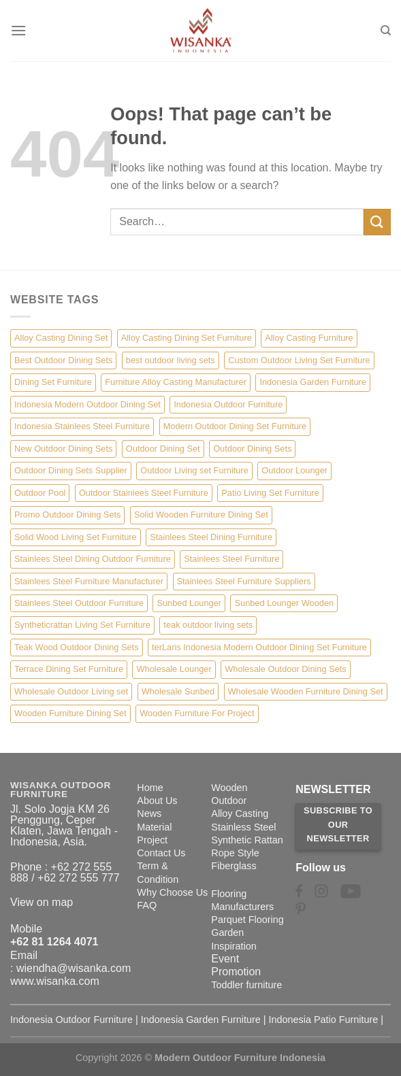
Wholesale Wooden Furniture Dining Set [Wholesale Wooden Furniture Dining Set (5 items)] (305, 691)
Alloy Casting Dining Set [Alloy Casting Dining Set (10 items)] (61, 338)
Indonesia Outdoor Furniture (71, 1019)
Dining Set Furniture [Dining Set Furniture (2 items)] (53, 382)
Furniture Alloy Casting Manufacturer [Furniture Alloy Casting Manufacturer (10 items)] (175, 382)
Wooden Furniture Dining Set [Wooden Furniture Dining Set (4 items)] (70, 713)
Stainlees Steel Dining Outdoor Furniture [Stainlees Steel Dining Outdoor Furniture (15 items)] (92, 559)
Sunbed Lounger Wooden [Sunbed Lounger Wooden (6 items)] (284, 603)
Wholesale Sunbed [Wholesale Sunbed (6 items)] (178, 691)
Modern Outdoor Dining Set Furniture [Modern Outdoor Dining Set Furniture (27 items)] (235, 426)
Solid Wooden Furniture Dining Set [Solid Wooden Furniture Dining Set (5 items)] (201, 514)
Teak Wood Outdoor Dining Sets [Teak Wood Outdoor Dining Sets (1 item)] (76, 647)
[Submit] (377, 222)
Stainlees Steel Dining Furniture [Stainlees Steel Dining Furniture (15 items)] (211, 537)
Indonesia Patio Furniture (324, 1019)
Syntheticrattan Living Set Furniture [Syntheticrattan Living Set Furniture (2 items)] (82, 625)
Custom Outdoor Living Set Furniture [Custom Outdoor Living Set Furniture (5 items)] (299, 360)
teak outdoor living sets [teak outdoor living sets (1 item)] (208, 625)
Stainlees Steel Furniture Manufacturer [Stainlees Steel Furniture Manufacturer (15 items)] (88, 581)
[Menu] (18, 30)
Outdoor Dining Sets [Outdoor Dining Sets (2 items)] (252, 448)
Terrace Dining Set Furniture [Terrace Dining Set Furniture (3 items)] (68, 669)
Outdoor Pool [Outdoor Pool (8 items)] (39, 493)
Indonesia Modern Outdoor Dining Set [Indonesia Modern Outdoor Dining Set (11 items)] (87, 404)
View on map (41, 902)
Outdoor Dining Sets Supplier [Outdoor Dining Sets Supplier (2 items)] (70, 470)
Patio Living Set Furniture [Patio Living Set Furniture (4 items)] (270, 493)
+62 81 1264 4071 (54, 941)
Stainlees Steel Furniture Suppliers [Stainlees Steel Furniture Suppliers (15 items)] (244, 581)
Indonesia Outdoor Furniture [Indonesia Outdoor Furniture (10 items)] (228, 404)
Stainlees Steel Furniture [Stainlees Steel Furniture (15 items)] (231, 559)
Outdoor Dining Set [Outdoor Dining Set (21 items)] (163, 448)
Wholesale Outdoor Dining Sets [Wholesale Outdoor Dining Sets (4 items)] (286, 669)
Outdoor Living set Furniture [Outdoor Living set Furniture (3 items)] (194, 470)
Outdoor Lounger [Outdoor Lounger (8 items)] (294, 470)
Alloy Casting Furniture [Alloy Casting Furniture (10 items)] (309, 338)
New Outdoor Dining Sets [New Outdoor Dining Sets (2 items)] (63, 448)
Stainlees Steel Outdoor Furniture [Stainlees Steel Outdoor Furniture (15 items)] (79, 603)
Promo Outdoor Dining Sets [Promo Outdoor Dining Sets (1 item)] (67, 514)
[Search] (386, 31)
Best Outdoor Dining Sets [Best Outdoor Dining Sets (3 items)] (63, 360)
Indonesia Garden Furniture (201, 1019)
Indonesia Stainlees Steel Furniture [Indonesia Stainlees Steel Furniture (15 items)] (82, 426)
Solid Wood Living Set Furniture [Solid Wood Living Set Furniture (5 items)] (75, 537)
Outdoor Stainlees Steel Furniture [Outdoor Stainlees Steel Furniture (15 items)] (143, 493)
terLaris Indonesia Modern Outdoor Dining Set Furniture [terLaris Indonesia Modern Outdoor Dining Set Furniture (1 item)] (259, 647)
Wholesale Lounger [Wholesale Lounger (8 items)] (173, 669)
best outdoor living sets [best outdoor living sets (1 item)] (170, 360)
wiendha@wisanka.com (73, 968)
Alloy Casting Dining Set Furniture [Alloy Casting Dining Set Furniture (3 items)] (186, 338)
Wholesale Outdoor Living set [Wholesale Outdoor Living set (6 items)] (71, 691)
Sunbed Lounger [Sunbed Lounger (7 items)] (189, 603)
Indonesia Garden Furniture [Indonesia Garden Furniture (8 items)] (312, 382)
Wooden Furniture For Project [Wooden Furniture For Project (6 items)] (197, 713)
